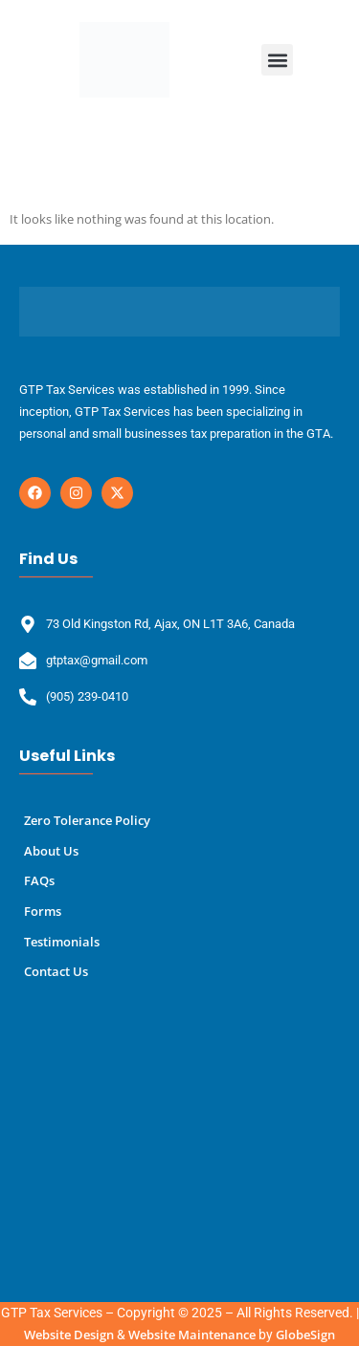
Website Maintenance (192, 1334)
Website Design (69, 1334)
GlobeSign (305, 1334)
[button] (277, 60)
